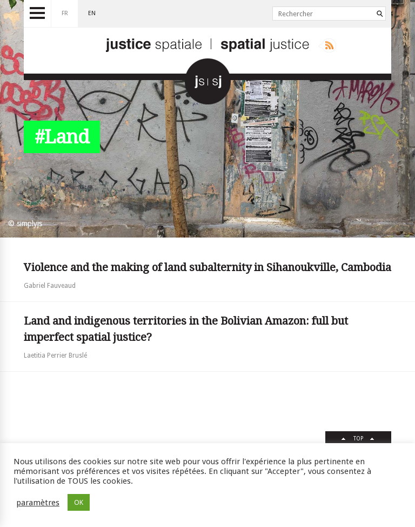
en (92, 13)
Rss (327, 45)
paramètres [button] (37, 503)
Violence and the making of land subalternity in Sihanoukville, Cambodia (207, 267)
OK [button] (78, 502)
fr (65, 13)
